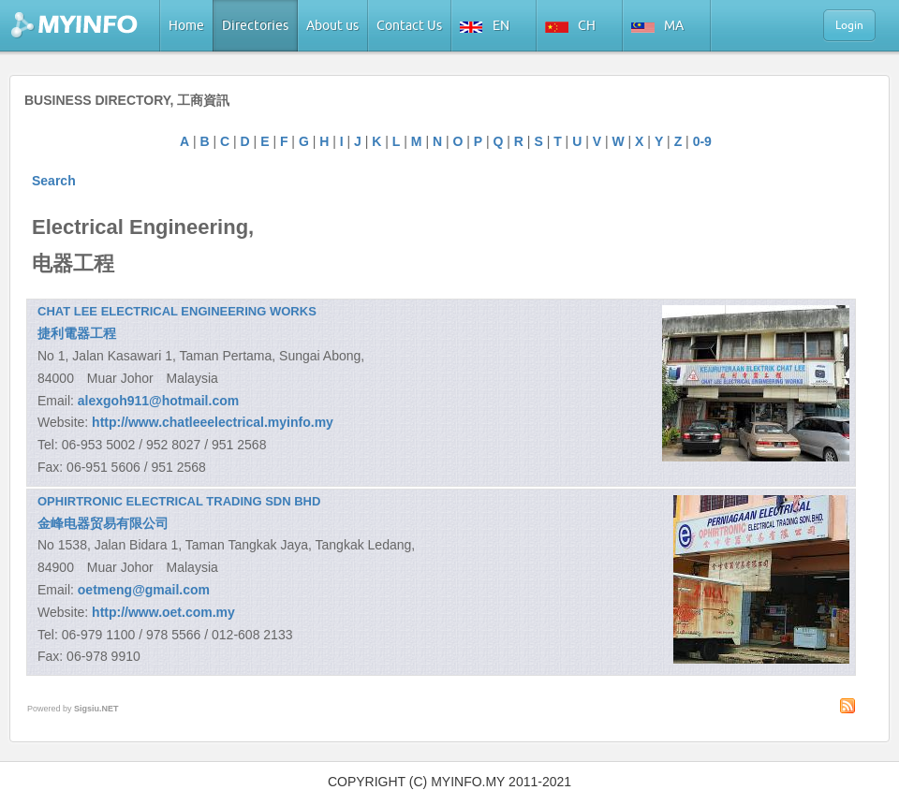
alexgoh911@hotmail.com (158, 400)
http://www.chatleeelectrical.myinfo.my (212, 422)
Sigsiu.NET (96, 708)
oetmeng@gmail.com (144, 589)
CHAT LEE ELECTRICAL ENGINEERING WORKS (177, 311)
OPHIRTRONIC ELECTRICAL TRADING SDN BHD (178, 501)
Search (54, 180)
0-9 (702, 141)
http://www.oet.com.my (163, 612)
